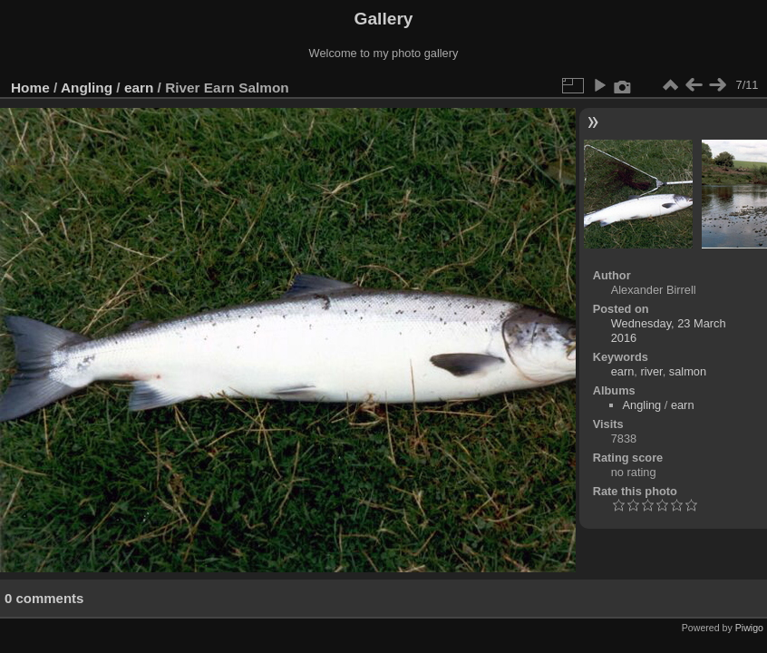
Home (30, 87)
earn (138, 87)
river (651, 371)
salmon (687, 371)
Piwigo (749, 627)
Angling (86, 87)
